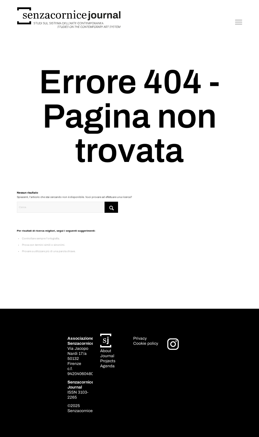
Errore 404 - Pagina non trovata (129, 116)
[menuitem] (238, 22)
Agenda (107, 366)
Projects (107, 361)
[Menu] (238, 22)
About (105, 350)
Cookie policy (145, 343)
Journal (107, 356)
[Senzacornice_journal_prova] (69, 22)
